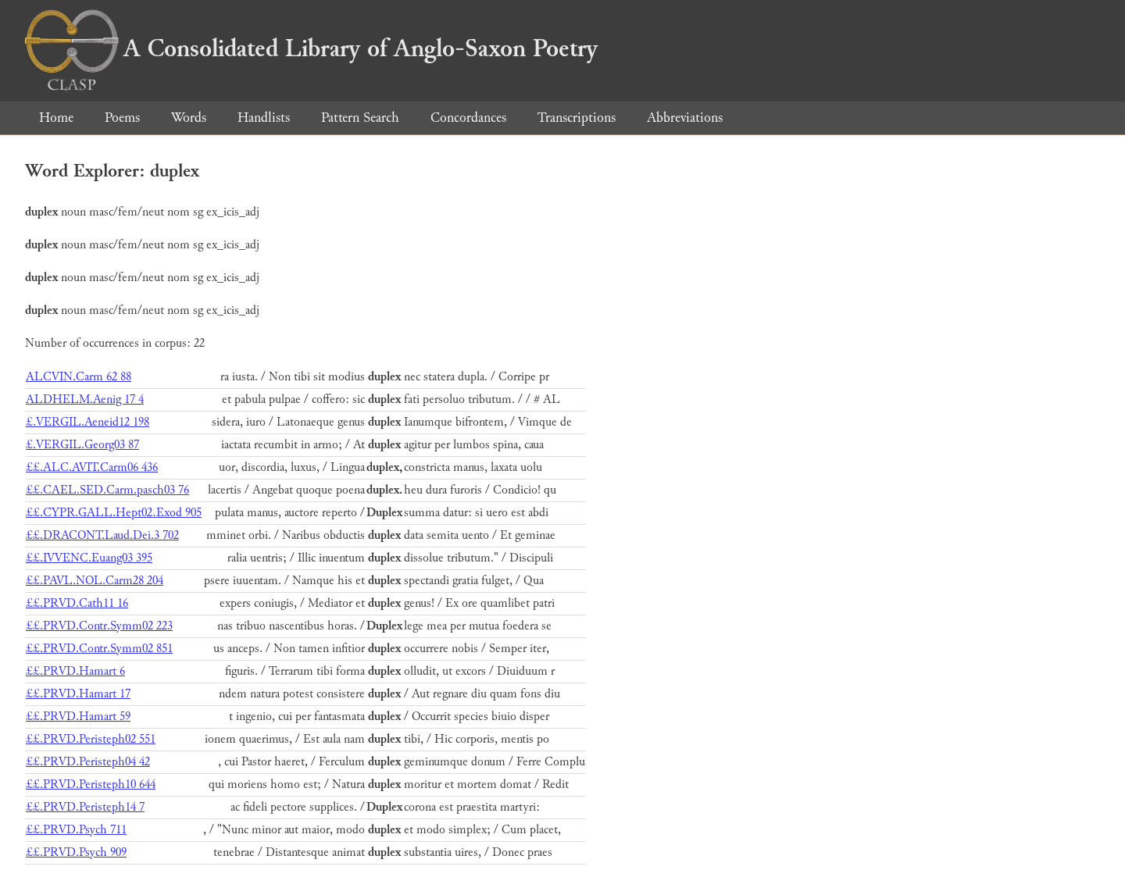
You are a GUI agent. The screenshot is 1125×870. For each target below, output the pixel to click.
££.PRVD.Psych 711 (76, 830)
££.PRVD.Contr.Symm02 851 (99, 649)
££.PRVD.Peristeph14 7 (85, 807)
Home (56, 117)
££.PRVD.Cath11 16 (77, 603)
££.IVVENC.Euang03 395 (89, 558)
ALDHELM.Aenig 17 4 (85, 399)
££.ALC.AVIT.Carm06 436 (92, 467)
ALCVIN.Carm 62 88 (78, 377)
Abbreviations (685, 117)
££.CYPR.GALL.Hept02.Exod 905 (114, 513)
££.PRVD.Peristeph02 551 (90, 739)
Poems (122, 117)
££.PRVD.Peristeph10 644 (90, 784)
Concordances (468, 117)
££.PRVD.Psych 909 (76, 852)
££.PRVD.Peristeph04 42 (88, 762)
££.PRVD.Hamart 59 (78, 717)
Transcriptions (577, 117)
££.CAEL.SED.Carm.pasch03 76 (107, 490)
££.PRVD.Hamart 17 (78, 694)
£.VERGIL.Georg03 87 (82, 445)
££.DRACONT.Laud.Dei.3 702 (102, 535)
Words (188, 117)
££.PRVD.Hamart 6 (75, 671)
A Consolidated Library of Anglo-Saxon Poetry (311, 48)
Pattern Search (360, 117)
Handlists (264, 117)
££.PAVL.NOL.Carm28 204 (94, 581)
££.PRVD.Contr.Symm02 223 (99, 626)
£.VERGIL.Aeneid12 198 (87, 422)
